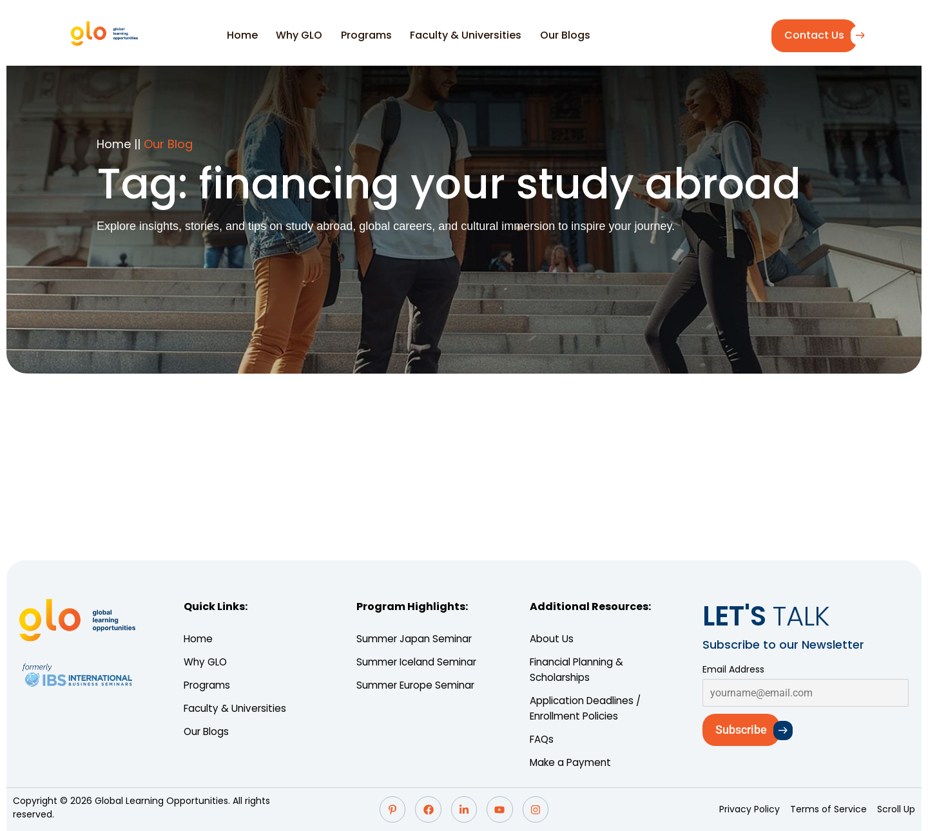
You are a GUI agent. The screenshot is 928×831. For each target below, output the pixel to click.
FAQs (543, 739)
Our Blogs (552, 35)
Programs (363, 35)
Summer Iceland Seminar (421, 661)
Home (250, 35)
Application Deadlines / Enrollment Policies (589, 708)
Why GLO (302, 35)
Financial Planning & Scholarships (580, 669)
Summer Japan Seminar (418, 638)
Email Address (733, 669)
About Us (552, 638)
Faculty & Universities (458, 35)
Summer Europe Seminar (419, 685)
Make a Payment (572, 762)
